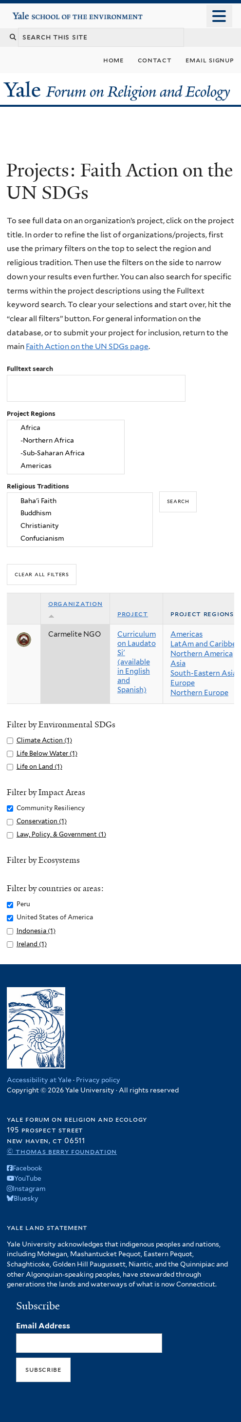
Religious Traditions (38, 486)
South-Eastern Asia (203, 673)
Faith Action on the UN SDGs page (87, 346)
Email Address (43, 1325)
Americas (65, 466)
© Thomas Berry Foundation (62, 1151)
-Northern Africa (65, 440)
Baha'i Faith (80, 500)
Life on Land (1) (39, 766)
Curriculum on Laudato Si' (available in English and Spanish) (136, 662)
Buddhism (80, 513)
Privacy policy (98, 1080)
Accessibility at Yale (39, 1080)
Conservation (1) (42, 821)
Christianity (80, 526)
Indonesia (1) (36, 931)
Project (132, 613)
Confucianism (80, 538)
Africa (65, 428)
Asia (177, 663)
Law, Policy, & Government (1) (61, 834)
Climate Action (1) (44, 740)
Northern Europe (199, 692)
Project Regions (31, 413)
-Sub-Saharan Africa (65, 453)
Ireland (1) (32, 944)
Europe (182, 683)
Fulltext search (30, 368)
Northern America (201, 653)
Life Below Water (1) (47, 753)
